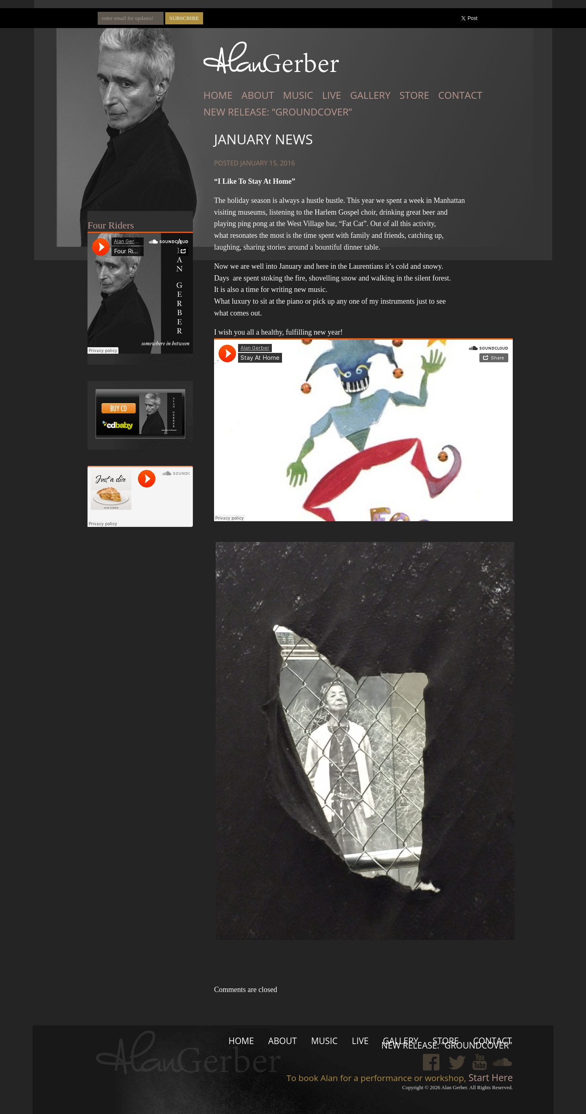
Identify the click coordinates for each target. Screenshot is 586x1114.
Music (298, 95)
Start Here (489, 1077)
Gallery (370, 95)
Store (414, 95)
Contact (460, 95)
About (257, 95)
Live (331, 95)
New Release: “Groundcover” (277, 111)
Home (217, 95)
